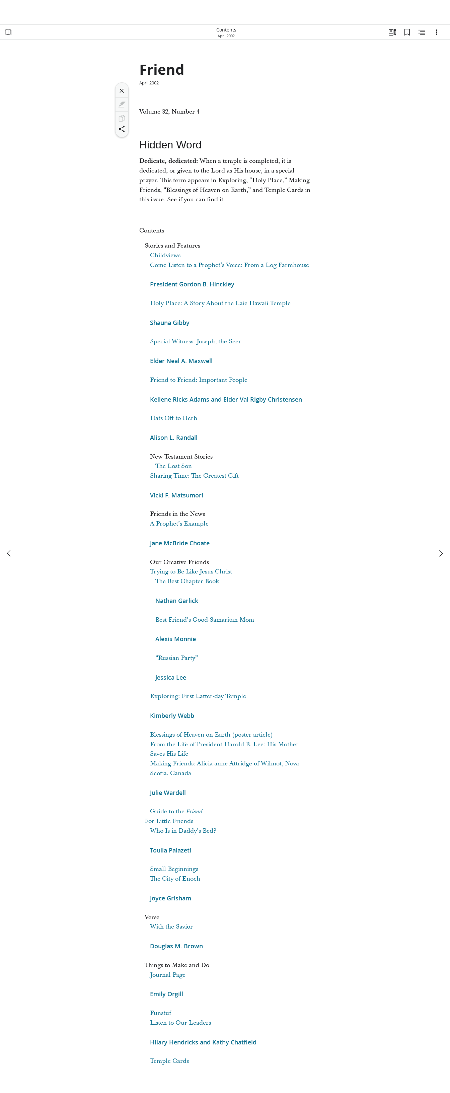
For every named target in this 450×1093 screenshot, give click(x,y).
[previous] (9, 553)
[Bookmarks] (407, 32)
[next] (440, 553)
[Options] (436, 32)
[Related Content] (422, 32)
